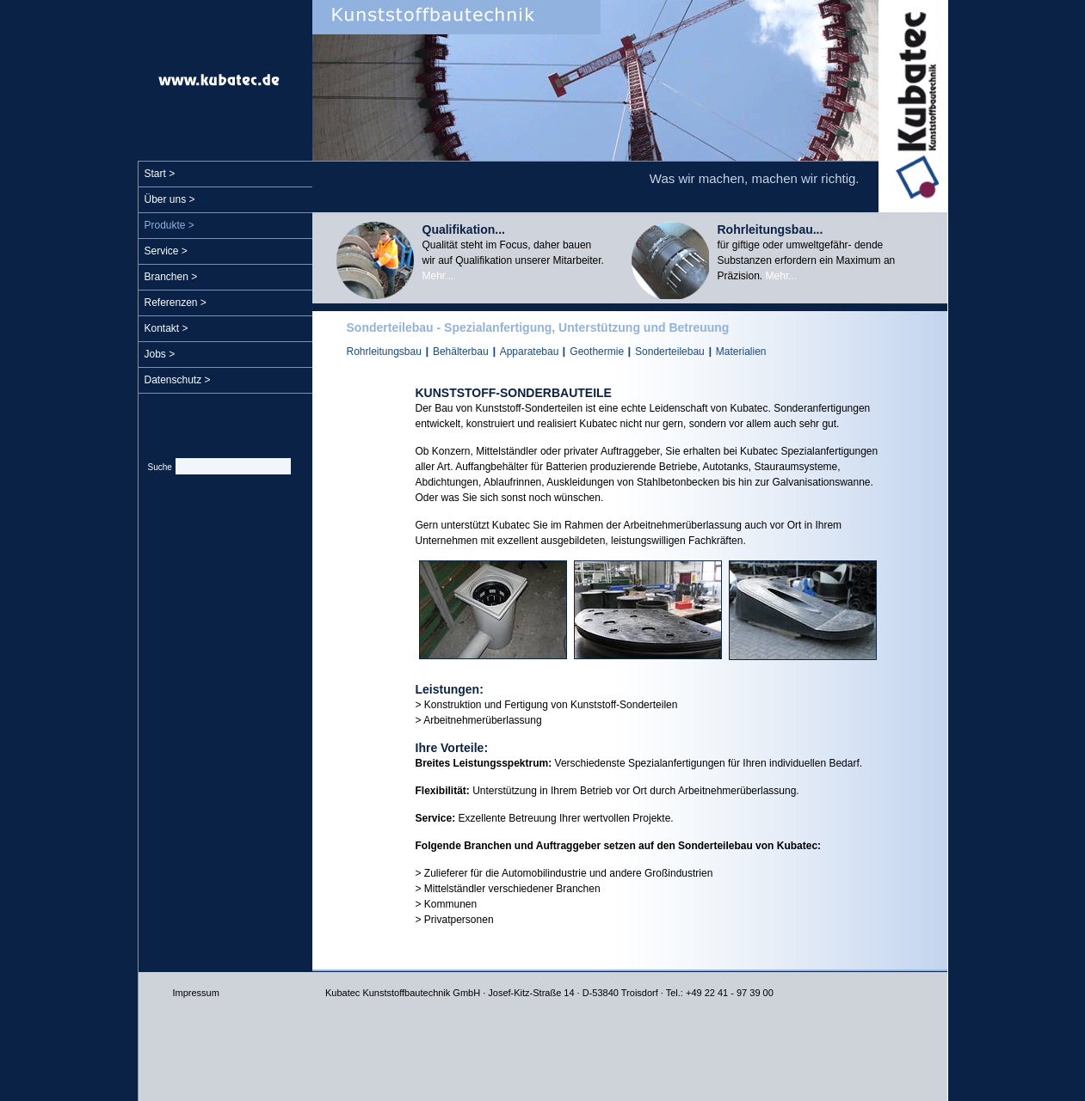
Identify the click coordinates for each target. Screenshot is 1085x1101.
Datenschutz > (178, 380)
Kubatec (912, 106)
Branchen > (171, 277)
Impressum (196, 993)
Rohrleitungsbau (384, 352)
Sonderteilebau (670, 352)
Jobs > (160, 354)
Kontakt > (166, 328)
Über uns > (170, 199)
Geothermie (597, 352)
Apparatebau (529, 352)
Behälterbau (461, 352)
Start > (160, 174)
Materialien (741, 352)
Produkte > (169, 225)
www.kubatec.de (219, 80)
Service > (166, 251)
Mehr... (438, 276)
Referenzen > (176, 303)
